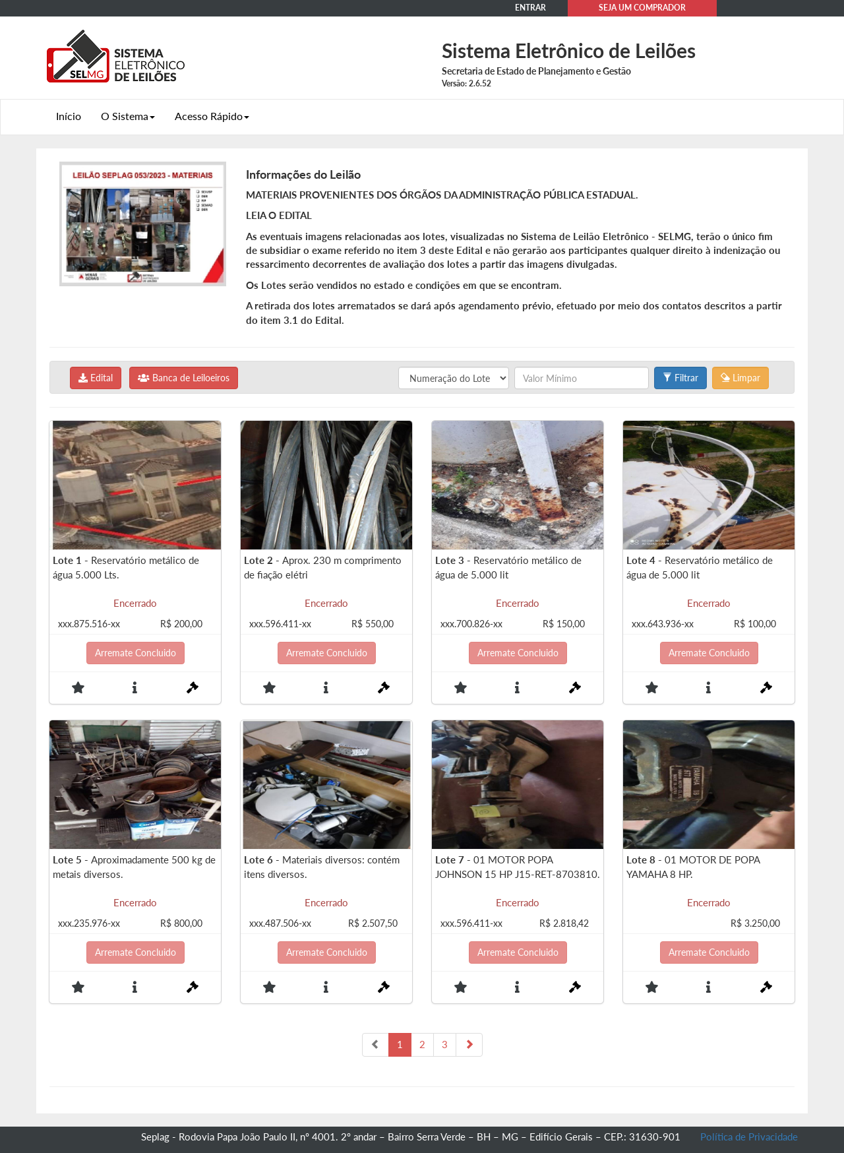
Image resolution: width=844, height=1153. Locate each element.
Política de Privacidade (749, 1136)
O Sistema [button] (128, 115)
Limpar (740, 377)
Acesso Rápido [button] (212, 115)
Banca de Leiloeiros (183, 377)
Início (68, 115)
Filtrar (680, 377)
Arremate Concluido (135, 652)
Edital (95, 377)
